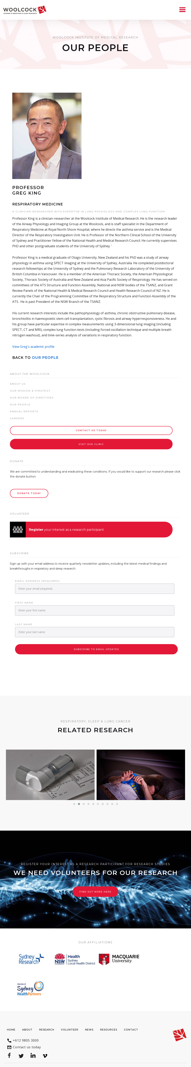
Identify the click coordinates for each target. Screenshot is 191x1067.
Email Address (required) (37, 580)
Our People (45, 357)
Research (46, 1029)
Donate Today (29, 493)
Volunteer (69, 1029)
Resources (108, 1029)
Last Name (23, 624)
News (89, 1029)
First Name (24, 602)
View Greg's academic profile (33, 346)
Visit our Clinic (91, 444)
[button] (74, 804)
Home (11, 1029)
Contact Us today (91, 430)
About (27, 1029)
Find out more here (95, 891)
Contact (131, 1029)
